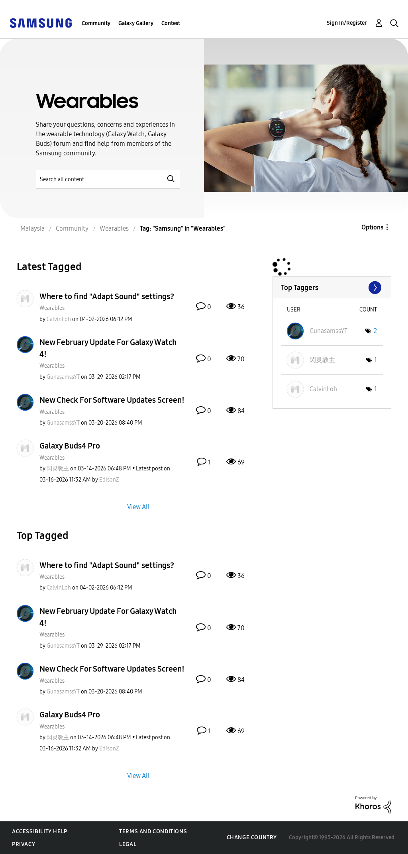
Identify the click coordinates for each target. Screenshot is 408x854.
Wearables (52, 308)
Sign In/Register (347, 23)
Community (96, 23)
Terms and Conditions (153, 831)
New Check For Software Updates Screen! (111, 400)
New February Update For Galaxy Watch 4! (108, 348)
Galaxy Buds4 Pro (69, 446)
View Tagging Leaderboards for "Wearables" (332, 287)
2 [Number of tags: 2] (375, 331)
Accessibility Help (39, 831)
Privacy (23, 844)
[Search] (108, 179)
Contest (170, 23)
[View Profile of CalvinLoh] (59, 319)
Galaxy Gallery (135, 23)
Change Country (252, 837)
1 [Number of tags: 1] (375, 360)
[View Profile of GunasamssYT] (63, 377)
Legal (127, 844)
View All (138, 506)
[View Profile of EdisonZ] (109, 479)
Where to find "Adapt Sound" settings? (106, 296)
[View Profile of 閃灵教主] (58, 468)
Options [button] (372, 227)
